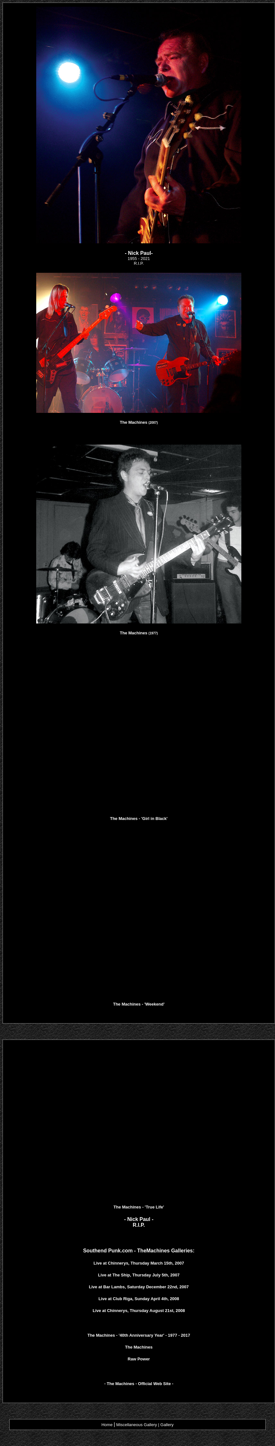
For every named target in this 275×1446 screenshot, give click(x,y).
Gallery (166, 1424)
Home (107, 1424)
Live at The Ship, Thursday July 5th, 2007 (138, 1275)
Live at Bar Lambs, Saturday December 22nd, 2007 (138, 1286)
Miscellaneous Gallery (136, 1424)
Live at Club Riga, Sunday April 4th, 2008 (138, 1298)
